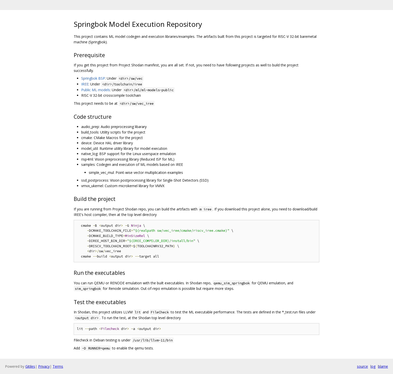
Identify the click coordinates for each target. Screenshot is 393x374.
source (362, 366)
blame (383, 366)
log (372, 366)
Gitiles (30, 366)
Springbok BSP (93, 78)
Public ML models (95, 89)
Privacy (44, 366)
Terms (58, 366)
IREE (84, 84)
